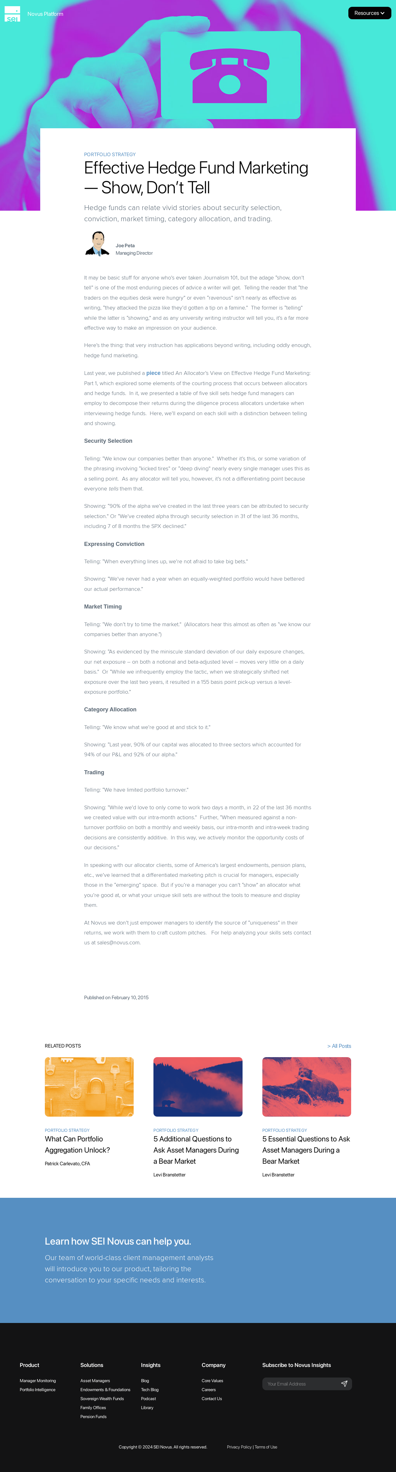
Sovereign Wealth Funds (102, 1398)
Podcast (148, 1398)
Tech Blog (150, 1389)
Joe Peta (125, 245)
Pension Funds (93, 1416)
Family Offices (93, 1407)
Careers (209, 1389)
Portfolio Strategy (110, 154)
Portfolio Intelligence (37, 1389)
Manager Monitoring (38, 1380)
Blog (145, 1380)
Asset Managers (95, 1380)
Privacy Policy (239, 1446)
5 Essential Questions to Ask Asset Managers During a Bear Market (306, 1150)
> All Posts (339, 1046)
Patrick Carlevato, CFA (67, 1164)
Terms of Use (266, 1446)
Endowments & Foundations (105, 1389)
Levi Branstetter (169, 1175)
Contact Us (212, 1398)
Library (147, 1407)
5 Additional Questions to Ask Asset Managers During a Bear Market (196, 1150)
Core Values (212, 1380)
